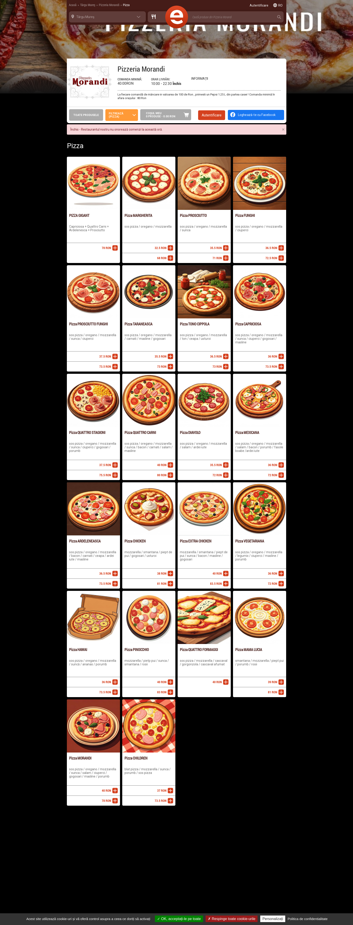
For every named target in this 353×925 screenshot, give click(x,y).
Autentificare (212, 115)
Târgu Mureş (87, 5)
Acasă (73, 5)
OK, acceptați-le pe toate (179, 919)
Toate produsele (86, 115)
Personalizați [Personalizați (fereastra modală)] (272, 919)
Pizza (126, 5)
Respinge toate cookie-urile (231, 919)
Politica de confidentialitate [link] (307, 919)
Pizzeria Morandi (109, 5)
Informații (199, 78)
